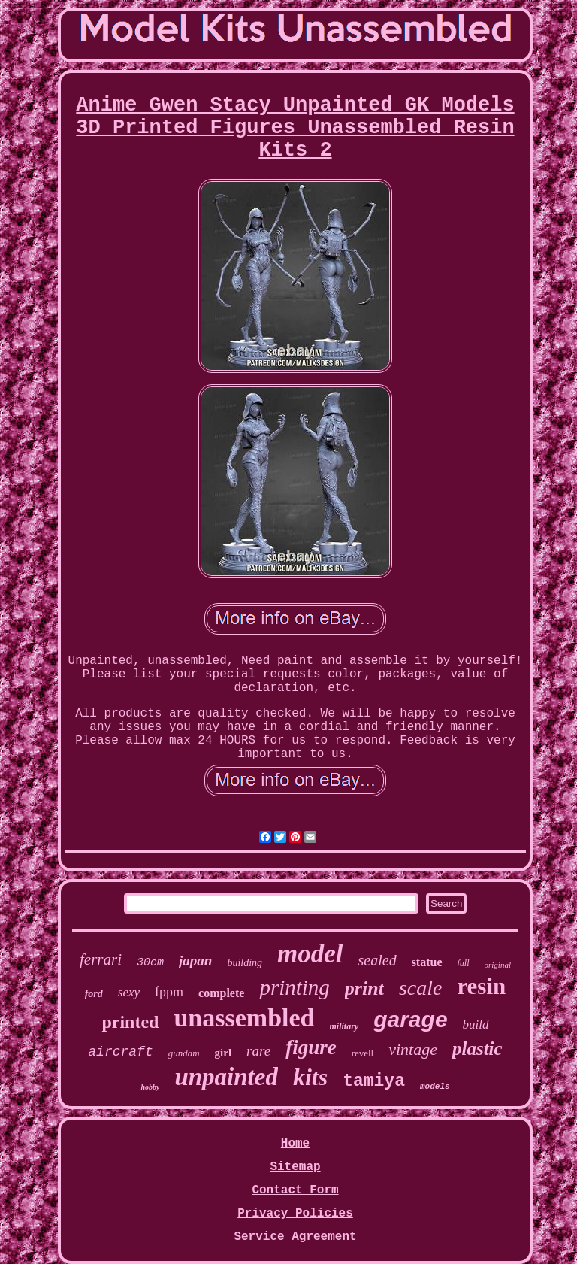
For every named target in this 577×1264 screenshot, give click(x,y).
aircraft (120, 1051)
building (244, 962)
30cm (150, 962)
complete (221, 993)
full (464, 963)
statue (427, 962)
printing (294, 987)
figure (311, 1047)
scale (421, 987)
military (344, 1026)
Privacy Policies (295, 1213)
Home (295, 1143)
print (364, 988)
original (498, 964)
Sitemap (295, 1167)
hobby (149, 1087)
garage (410, 1019)
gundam (184, 1053)
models (435, 1086)
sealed (377, 960)
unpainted (226, 1076)
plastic (477, 1048)
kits (310, 1076)
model (310, 953)
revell (363, 1053)
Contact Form (295, 1190)
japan (195, 960)
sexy (129, 992)
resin (481, 986)
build (476, 1024)
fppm (169, 991)
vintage (412, 1049)
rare (258, 1051)
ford (94, 993)
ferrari (101, 959)
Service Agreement (295, 1237)
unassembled (244, 1018)
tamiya (374, 1081)
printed (130, 1022)
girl (223, 1053)
